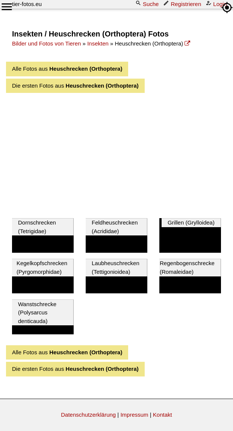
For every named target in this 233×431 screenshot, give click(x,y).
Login (217, 3)
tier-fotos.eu (27, 4)
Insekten (98, 43)
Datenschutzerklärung (88, 414)
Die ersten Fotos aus (75, 85)
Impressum (134, 414)
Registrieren (183, 3)
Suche (148, 3)
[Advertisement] (122, 153)
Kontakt (162, 414)
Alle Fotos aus (67, 68)
